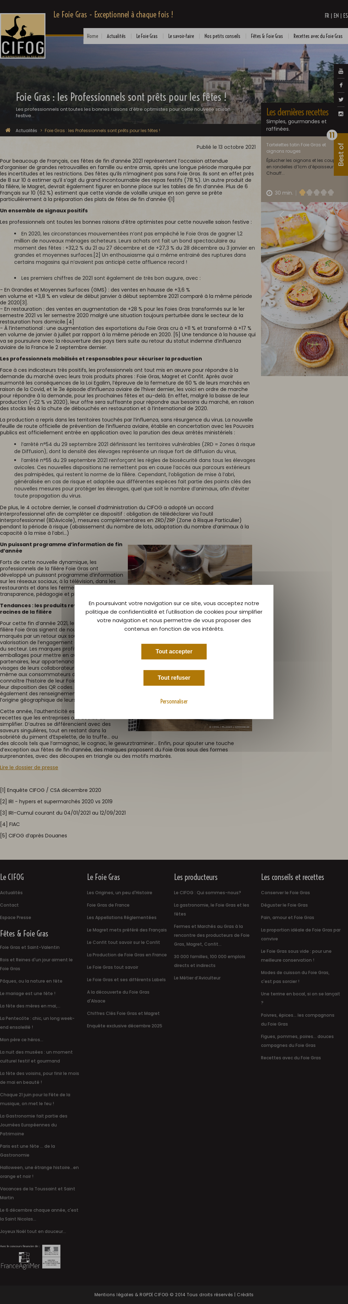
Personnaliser (174, 701)
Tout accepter (174, 651)
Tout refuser (174, 678)
